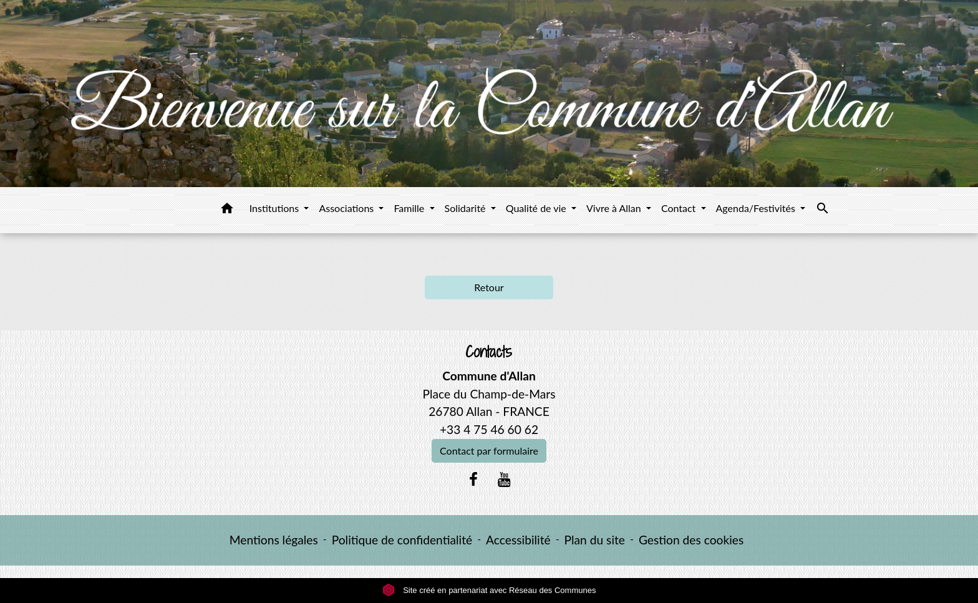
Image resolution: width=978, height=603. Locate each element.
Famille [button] (410, 208)
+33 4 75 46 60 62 (489, 429)
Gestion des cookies (691, 540)
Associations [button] (347, 208)
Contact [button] (680, 208)
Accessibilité (518, 540)
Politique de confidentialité (402, 540)
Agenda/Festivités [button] (757, 208)
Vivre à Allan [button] (615, 208)
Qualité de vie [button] (537, 208)
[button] (227, 210)
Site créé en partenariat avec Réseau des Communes (489, 590)
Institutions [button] (275, 208)
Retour (488, 287)
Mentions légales (274, 540)
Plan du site (594, 540)
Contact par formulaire (489, 450)
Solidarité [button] (466, 208)
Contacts (488, 352)
